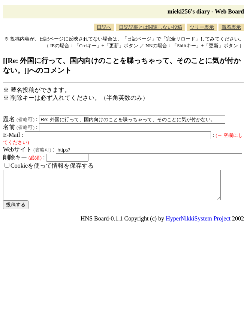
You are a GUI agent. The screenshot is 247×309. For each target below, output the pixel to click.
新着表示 (231, 27)
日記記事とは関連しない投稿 (150, 27)
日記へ (104, 27)
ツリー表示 (202, 27)
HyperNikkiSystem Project (198, 224)
